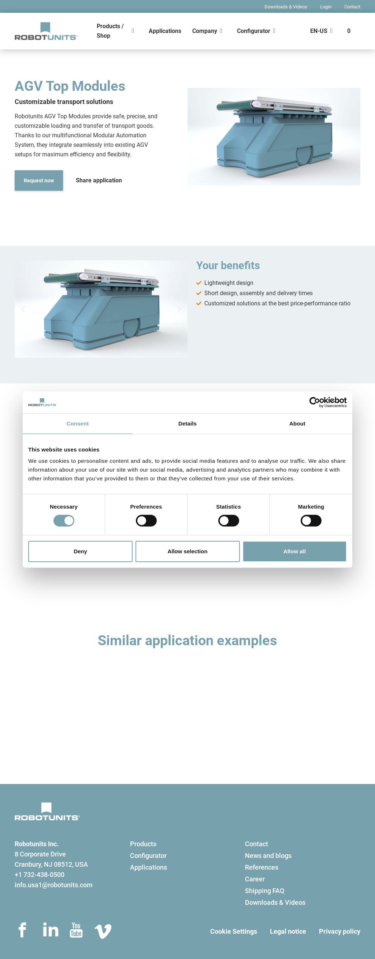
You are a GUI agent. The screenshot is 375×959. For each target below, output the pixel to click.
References (261, 867)
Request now (39, 180)
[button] (22, 309)
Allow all (294, 551)
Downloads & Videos (285, 7)
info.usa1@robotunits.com (54, 885)
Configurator (253, 30)
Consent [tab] (78, 423)
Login (325, 7)
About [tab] (297, 423)
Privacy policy (339, 931)
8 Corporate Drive (40, 854)
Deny (80, 551)
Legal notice (288, 931)
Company (204, 30)
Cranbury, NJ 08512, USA (51, 864)
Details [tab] (187, 423)
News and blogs (268, 855)
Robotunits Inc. (37, 844)
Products (143, 844)
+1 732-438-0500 (39, 874)
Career (255, 879)
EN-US (318, 30)
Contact (352, 7)
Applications (165, 30)
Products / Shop (110, 31)
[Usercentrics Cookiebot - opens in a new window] (315, 402)
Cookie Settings (233, 931)
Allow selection (187, 551)
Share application (99, 180)
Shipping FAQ (264, 891)
